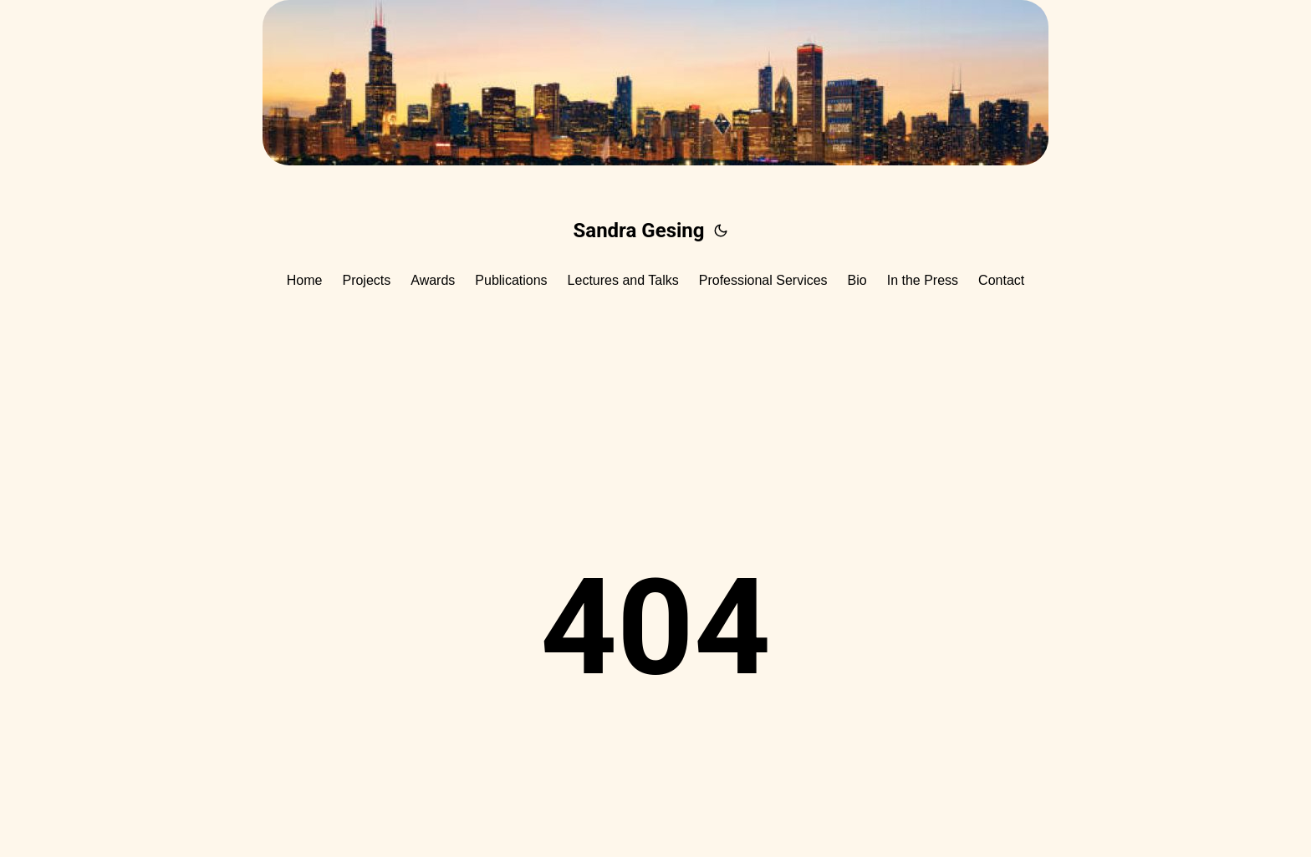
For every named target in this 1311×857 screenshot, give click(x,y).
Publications (511, 280)
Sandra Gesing (639, 230)
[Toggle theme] (721, 230)
